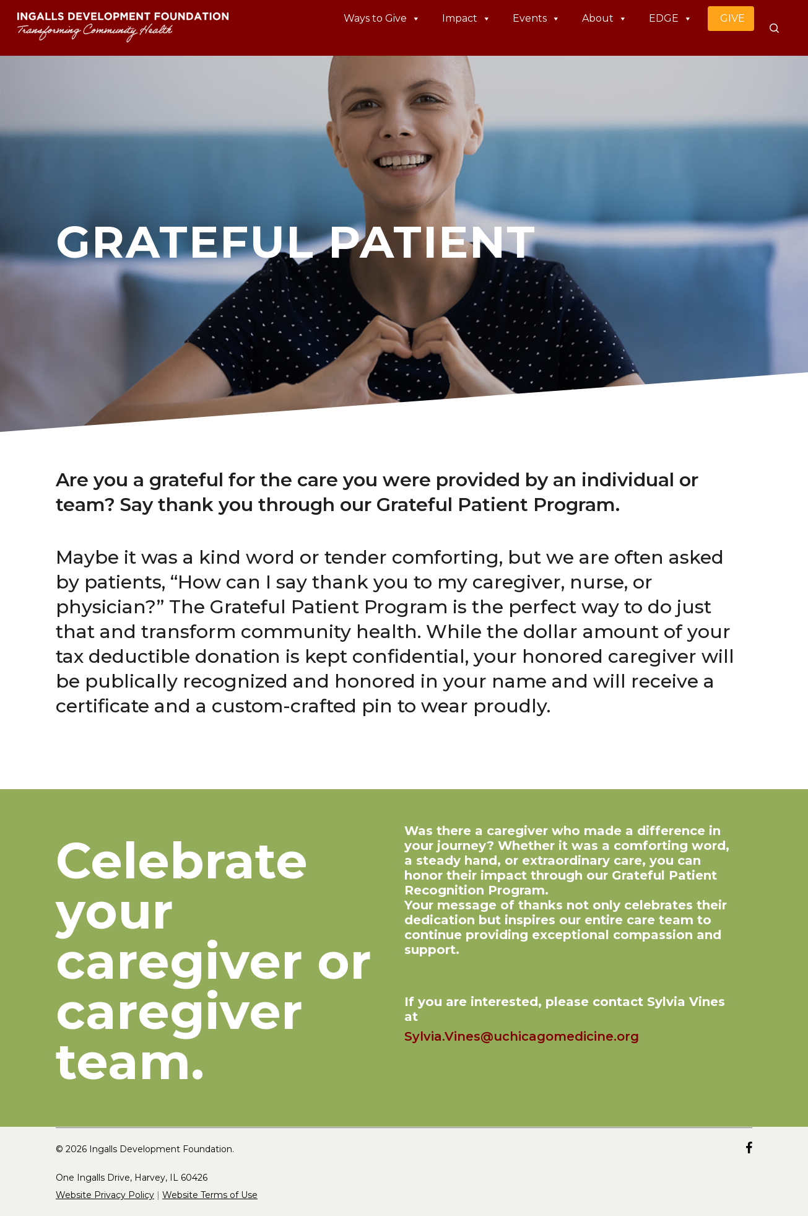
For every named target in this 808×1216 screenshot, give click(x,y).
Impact (466, 18)
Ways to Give (382, 18)
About (604, 18)
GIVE (732, 18)
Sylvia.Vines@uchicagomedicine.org (521, 1036)
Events (536, 18)
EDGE (670, 18)
